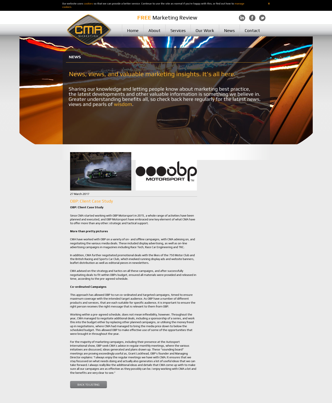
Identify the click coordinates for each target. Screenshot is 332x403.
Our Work (205, 30)
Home (132, 30)
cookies (88, 3)
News (229, 30)
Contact (252, 30)
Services (178, 30)
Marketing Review (167, 17)
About (154, 30)
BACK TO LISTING (88, 384)
